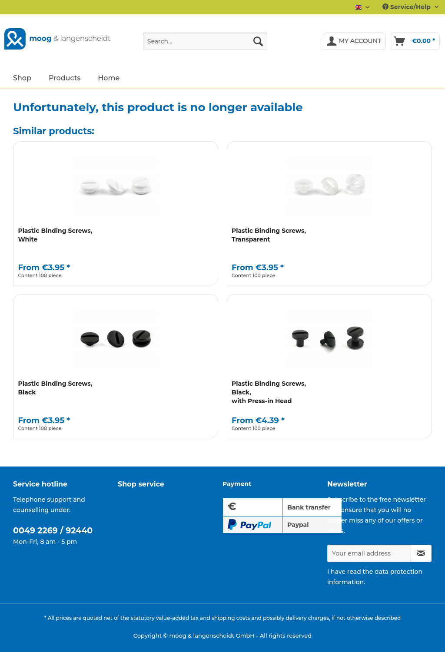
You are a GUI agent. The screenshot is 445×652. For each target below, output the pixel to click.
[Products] (64, 77)
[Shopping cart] (415, 41)
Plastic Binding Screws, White (55, 235)
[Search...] (205, 41)
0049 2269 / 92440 (53, 531)
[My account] (354, 41)
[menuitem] (205, 45)
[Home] (108, 77)
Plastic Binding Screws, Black (55, 388)
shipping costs (231, 618)
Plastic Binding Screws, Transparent (269, 235)
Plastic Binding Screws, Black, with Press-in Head (269, 392)
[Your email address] (369, 553)
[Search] (258, 41)
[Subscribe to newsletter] (421, 553)
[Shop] (22, 77)
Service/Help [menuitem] (407, 7)
